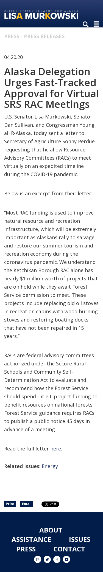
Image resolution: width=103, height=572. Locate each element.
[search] (87, 25)
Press (11, 36)
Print (10, 503)
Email (27, 503)
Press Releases (44, 36)
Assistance (31, 539)
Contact (69, 548)
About (50, 529)
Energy (50, 466)
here (55, 448)
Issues (79, 539)
